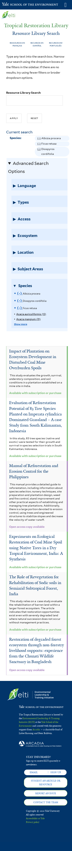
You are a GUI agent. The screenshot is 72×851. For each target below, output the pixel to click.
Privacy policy (32, 822)
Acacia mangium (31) (28, 319)
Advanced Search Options (28, 167)
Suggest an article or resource (45, 782)
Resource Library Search (23, 92)
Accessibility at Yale (35, 818)
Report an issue (45, 793)
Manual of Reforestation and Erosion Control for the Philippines (33, 471)
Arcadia (36, 729)
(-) (39, 138)
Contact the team (45, 802)
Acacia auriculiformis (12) (31, 314)
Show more (20, 324)
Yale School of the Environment (11, 4)
